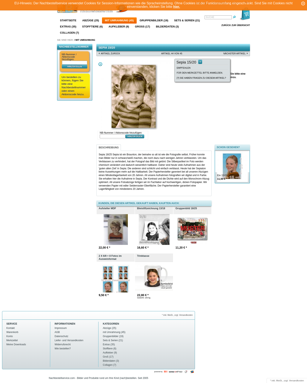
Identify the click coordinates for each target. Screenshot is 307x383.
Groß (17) (142, 26)
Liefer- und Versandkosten (69, 340)
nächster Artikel (234, 53)
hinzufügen (74, 66)
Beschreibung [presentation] (109, 147)
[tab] (108, 147)
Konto (9, 336)
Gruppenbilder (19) (154, 20)
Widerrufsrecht (63, 344)
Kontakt (10, 328)
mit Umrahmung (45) (119, 20)
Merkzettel (12, 340)
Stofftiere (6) (92, 26)
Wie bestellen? (63, 348)
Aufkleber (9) (119, 26)
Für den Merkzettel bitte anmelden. (200, 73)
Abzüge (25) (90, 20)
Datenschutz (61, 336)
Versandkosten (296, 380)
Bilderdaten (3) (167, 26)
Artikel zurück (110, 53)
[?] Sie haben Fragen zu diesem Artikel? (201, 78)
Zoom (100, 64)
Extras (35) (68, 26)
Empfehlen (183, 68)
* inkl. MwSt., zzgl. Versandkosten (177, 315)
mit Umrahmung (85, 40)
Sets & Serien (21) (187, 20)
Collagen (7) (69, 32)
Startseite (68, 20)
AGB (57, 332)
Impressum (61, 328)
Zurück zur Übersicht (235, 25)
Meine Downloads (16, 344)
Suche (210, 17)
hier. (176, 6)
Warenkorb (12, 332)
